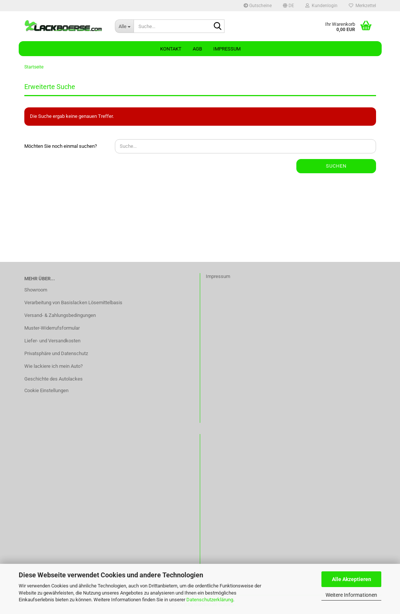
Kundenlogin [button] (321, 5)
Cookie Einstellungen (46, 390)
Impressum (227, 49)
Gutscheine (258, 5)
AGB (197, 49)
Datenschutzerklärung (209, 599)
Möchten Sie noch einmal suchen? (60, 146)
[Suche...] (124, 26)
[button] (288, 5)
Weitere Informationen (351, 595)
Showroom (35, 290)
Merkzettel (362, 5)
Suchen (336, 166)
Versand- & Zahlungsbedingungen (60, 315)
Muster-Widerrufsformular (52, 328)
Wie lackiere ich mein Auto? (53, 366)
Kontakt (170, 49)
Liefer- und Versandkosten (52, 340)
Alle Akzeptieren (351, 579)
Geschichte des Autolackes (53, 379)
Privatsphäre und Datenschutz (56, 353)
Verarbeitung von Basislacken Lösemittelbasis (73, 302)
